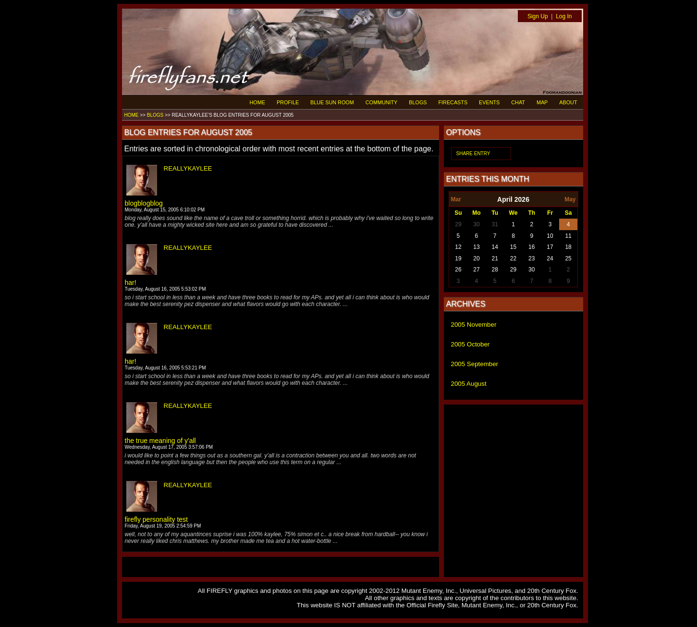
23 (531, 258)
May (569, 199)
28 (495, 269)
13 (476, 247)
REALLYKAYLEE (188, 168)
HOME (257, 102)
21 (495, 258)
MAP (542, 102)
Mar (456, 199)
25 (568, 258)
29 (458, 224)
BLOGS (418, 102)
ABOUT (568, 102)
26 (458, 269)
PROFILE (288, 102)
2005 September (475, 364)
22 (513, 258)
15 (513, 247)
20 (476, 258)
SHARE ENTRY (473, 153)
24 (550, 258)
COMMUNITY (382, 102)
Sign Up (537, 16)
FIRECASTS (453, 102)
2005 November (474, 324)
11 (568, 236)
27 (476, 269)
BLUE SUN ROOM (332, 102)
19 (458, 258)
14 (495, 247)
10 (550, 236)
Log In (564, 16)
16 (531, 247)
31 (495, 224)
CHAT (518, 102)
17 (550, 247)
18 (568, 247)
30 (476, 224)
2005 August (469, 383)
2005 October (470, 344)
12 (458, 247)
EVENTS (489, 102)
